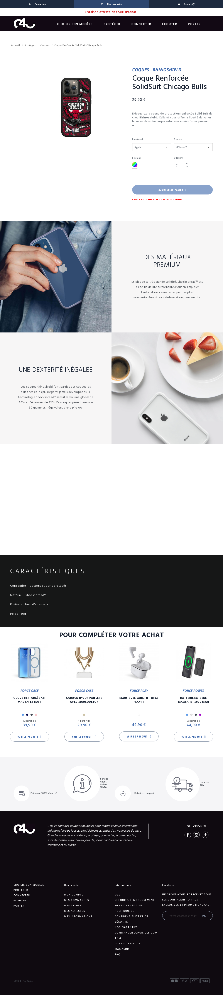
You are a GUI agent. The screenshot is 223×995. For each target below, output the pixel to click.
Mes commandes (76, 900)
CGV (118, 895)
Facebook (188, 835)
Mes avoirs (73, 905)
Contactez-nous (128, 943)
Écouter (169, 24)
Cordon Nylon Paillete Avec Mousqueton (84, 700)
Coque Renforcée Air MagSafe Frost (29, 700)
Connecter (141, 24)
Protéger (111, 24)
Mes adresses (74, 911)
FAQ (118, 954)
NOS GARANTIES (126, 927)
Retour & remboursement (135, 900)
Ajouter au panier (172, 189)
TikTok (205, 835)
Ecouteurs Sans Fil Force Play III (139, 700)
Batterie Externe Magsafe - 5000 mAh (193, 700)
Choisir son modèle (74, 24)
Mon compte (73, 895)
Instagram (196, 835)
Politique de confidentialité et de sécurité (131, 916)
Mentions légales (129, 905)
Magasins (122, 949)
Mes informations (78, 916)
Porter (194, 24)
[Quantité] (179, 165)
